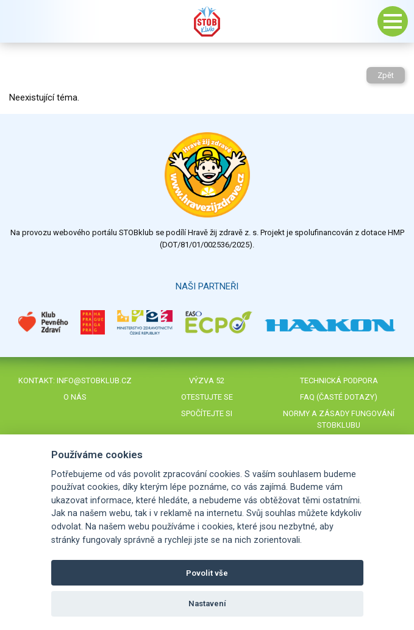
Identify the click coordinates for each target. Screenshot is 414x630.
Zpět (385, 75)
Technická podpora (339, 380)
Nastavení (207, 603)
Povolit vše (207, 573)
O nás (75, 397)
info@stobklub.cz (94, 380)
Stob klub (207, 21)
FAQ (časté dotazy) (338, 397)
